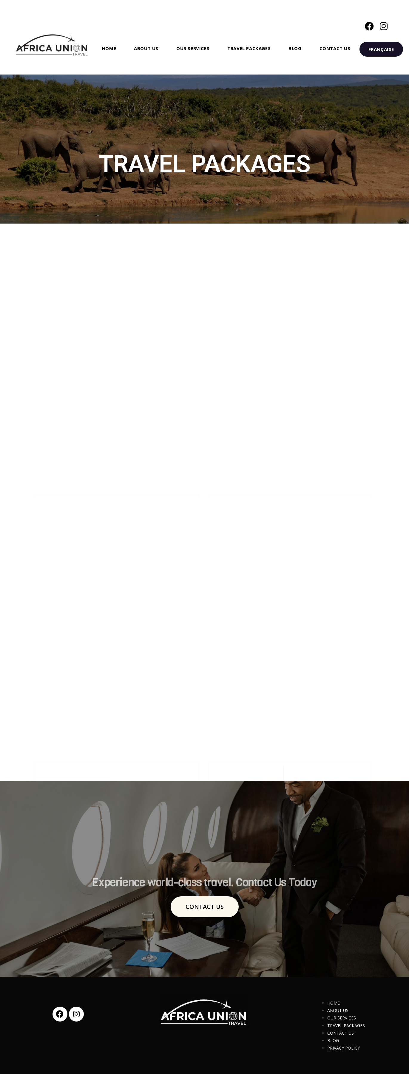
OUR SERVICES (341, 1018)
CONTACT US (340, 1033)
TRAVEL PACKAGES (346, 1025)
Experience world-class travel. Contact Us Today (204, 892)
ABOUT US (337, 1010)
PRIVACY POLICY (343, 1048)
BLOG (333, 1040)
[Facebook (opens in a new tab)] (369, 26)
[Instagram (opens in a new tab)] (384, 26)
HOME (333, 1003)
